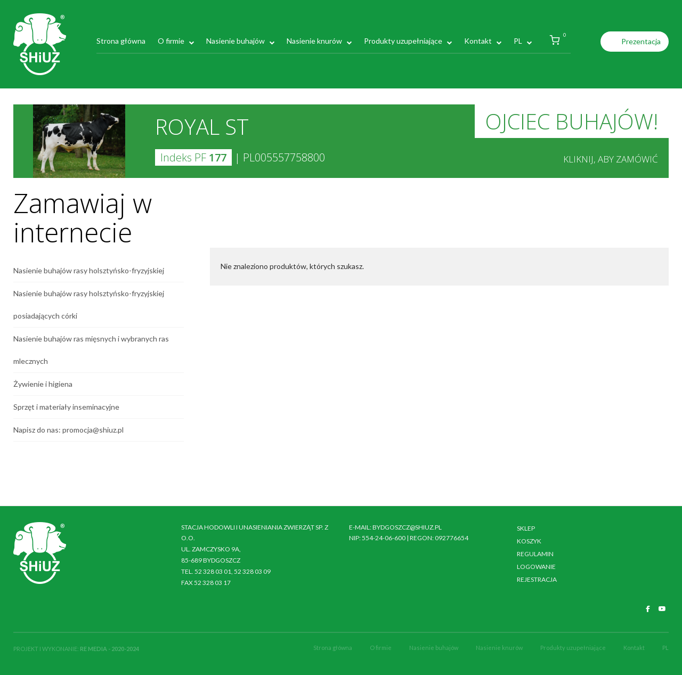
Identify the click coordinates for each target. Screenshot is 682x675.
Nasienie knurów (314, 40)
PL (518, 40)
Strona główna (120, 40)
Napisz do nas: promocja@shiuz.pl (68, 429)
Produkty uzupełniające (403, 40)
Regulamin (535, 554)
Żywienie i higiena (42, 383)
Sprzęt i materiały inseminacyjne (66, 406)
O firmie (171, 40)
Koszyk (529, 541)
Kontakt (478, 40)
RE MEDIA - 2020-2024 (109, 648)
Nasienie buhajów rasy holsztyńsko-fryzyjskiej (88, 270)
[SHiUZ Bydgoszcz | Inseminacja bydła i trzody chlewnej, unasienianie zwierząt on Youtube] (662, 609)
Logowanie (536, 567)
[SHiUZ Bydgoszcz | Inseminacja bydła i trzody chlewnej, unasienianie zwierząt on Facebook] (648, 609)
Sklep (526, 528)
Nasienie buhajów (235, 40)
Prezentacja (641, 41)
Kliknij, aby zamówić (610, 159)
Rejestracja (537, 579)
